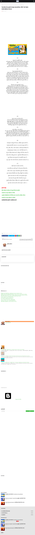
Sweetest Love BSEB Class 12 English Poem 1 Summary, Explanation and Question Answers (15, 362)
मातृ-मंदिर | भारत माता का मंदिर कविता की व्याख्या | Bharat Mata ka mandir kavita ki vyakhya (14, 294)
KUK (9, 233)
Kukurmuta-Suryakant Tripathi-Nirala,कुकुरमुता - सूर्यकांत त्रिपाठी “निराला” (15, 498)
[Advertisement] (17, 19)
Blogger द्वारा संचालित (11, 399)
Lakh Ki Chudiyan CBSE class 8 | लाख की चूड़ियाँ (8, 299)
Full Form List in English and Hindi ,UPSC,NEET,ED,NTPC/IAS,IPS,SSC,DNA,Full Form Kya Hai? (15, 355)
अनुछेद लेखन (18, 514)
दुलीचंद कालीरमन (9, 243)
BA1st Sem (6, 233)
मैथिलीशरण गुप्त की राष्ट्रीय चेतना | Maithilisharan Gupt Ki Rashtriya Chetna (11, 293)
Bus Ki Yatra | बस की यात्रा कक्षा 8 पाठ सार (7, 298)
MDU (11, 233)
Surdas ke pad (14, 233)
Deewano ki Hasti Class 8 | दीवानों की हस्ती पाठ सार (8, 300)
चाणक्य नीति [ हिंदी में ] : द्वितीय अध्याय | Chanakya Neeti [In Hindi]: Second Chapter (12, 349)
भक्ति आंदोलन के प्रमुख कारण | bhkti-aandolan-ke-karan (9, 301)
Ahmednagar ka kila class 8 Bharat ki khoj (7, 297)
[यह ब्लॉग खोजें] (13, 411)
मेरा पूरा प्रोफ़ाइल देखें (8, 322)
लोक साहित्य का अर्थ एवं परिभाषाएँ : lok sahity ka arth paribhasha (14, 494)
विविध (4, 233)
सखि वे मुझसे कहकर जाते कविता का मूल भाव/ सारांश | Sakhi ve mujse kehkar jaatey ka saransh (14, 295)
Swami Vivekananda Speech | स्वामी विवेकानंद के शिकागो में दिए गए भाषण (14, 502)
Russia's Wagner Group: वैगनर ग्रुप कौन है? (7, 296)
